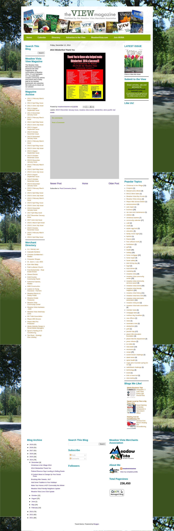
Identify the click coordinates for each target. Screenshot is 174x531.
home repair (130, 258)
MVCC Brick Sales (132, 194)
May (33, 505)
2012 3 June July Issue (35, 125)
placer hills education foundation (133, 335)
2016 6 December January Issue (33, 209)
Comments (74, 459)
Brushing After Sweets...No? (41, 479)
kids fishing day (131, 263)
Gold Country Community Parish (33, 278)
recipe (128, 352)
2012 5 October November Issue (33, 133)
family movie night (132, 234)
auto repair (130, 207)
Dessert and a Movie (133, 191)
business (129, 210)
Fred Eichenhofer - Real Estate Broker (35, 271)
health (128, 250)
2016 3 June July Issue (35, 205)
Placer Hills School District (135, 202)
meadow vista (131, 274)
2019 (32, 444)
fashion (128, 236)
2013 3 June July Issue (35, 148)
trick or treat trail (132, 375)
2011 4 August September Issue (33, 109)
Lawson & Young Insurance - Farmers (34, 290)
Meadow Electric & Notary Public (33, 294)
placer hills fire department (135, 339)
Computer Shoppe (33, 259)
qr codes (129, 344)
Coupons (129, 188)
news (128, 321)
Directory (56, 37)
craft (127, 223)
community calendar (133, 220)
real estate (130, 347)
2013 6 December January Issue (33, 161)
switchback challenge (133, 367)
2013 (32, 511)
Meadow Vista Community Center (33, 303)
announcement (131, 204)
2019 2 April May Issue (35, 237)
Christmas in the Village (134, 185)
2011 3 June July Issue (35, 106)
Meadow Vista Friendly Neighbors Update (45, 488)
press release (131, 341)
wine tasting (130, 378)
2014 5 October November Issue (33, 180)
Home (29, 37)
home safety (130, 260)
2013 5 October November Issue (33, 156)
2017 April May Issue (34, 213)
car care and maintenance (135, 212)
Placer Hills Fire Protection (32, 322)
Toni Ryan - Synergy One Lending (34, 336)
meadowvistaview (129, 468)
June (33, 501)
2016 (32, 454)
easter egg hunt (131, 228)
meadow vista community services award (135, 282)
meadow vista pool (132, 303)
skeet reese (130, 357)
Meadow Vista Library (133, 199)
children (129, 215)
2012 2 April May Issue (35, 122)
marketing (129, 271)
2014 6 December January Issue (67, 110)
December (35, 462)
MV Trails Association (34, 316)
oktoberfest (98, 110)
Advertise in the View (75, 37)
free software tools (132, 242)
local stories (130, 268)
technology (130, 370)
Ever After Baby (32, 264)
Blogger (96, 524)
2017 (32, 450)
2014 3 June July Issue (35, 172)
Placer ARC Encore (34, 319)
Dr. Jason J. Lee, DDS (35, 262)
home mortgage (131, 255)
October (35, 495)
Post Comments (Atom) (68, 188)
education (129, 231)
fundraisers (130, 244)
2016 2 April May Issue (35, 203)
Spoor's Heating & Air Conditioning (34, 332)
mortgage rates (131, 313)
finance (128, 239)
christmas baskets (132, 218)
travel (128, 373)
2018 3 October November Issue (33, 229)
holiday (128, 252)
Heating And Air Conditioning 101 (133, 418)
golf (127, 247)
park (127, 329)
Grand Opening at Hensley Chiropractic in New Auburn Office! (141, 409)
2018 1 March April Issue (36, 223)
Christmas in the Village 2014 (41, 465)
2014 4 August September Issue (33, 175)
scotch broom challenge (134, 355)
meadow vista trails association (137, 305)
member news (131, 310)
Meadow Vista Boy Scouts (135, 196)
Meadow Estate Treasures (32, 299)
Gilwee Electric (32, 274)
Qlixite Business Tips (135, 388)
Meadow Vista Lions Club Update (42, 491)
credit (128, 226)
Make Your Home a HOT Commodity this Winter (47, 485)
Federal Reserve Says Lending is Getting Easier (48, 471)
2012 (32, 514)
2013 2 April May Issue (35, 146)
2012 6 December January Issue (33, 137)
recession (129, 349)
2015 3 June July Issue (35, 195)
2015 (32, 457)
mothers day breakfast (134, 315)
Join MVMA (119, 37)
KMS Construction (33, 286)
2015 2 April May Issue (35, 193)
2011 (32, 518)
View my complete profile (129, 472)
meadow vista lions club (134, 296)
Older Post (114, 183)
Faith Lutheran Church (35, 267)
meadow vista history (133, 293)
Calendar (42, 37)
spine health (130, 360)
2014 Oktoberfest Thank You (41, 468)
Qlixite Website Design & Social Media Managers (36, 327)
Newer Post (56, 183)
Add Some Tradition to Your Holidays (44, 482)
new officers (130, 318)
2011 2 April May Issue (35, 103)
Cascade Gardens (33, 252)
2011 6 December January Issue (33, 114)
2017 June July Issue (34, 220)
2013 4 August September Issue (33, 152)
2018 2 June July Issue (35, 225)
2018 (32, 447)
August (34, 498)
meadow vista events (86, 110)
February (35, 508)
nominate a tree (131, 323)
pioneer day (130, 331)
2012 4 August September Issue (33, 128)
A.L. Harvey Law (33, 249)
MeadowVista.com (99, 37)
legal (128, 266)
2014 (32, 460)
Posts (73, 455)
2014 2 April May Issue (35, 169)
